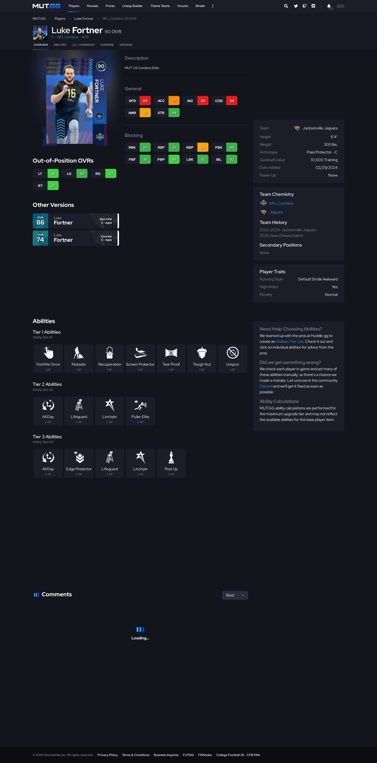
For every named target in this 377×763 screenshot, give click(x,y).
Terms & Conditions (136, 755)
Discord (266, 386)
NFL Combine (67, 37)
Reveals (92, 6)
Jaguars (276, 212)
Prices (110, 6)
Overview (41, 44)
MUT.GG (39, 18)
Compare (107, 44)
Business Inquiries (166, 755)
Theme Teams (160, 6)
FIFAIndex (205, 755)
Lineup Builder (132, 6)
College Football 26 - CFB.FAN (238, 755)
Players (74, 6)
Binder (200, 6)
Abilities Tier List (289, 341)
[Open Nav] (213, 6)
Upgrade (125, 44)
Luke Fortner (84, 18)
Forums (182, 6)
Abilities (60, 44)
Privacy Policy (108, 755)
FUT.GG (188, 755)
